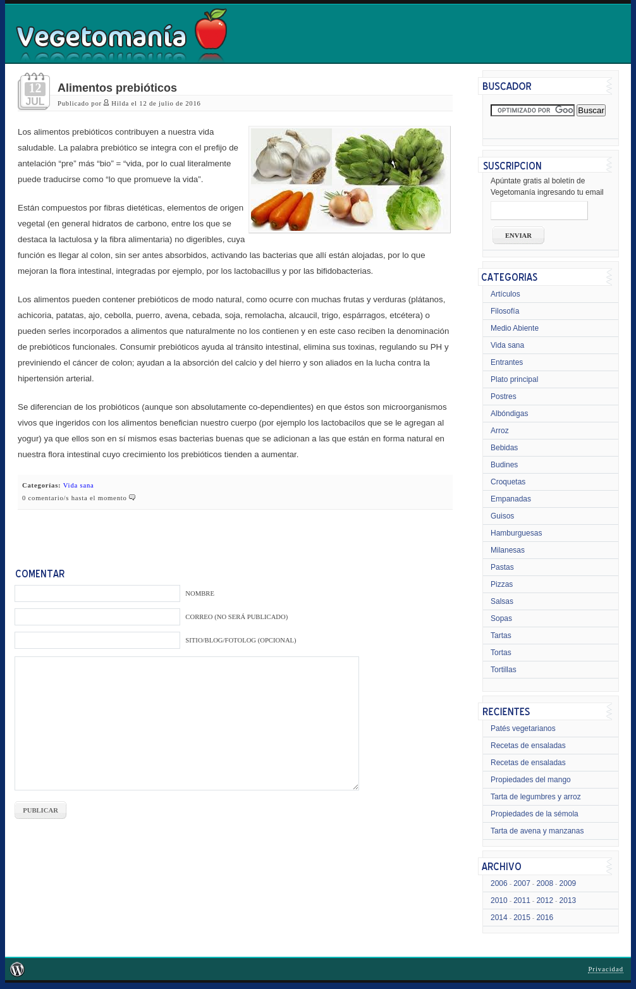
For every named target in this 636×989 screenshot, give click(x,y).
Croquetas (508, 481)
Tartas (501, 635)
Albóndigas (509, 413)
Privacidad (605, 969)
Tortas (501, 652)
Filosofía (505, 311)
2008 (544, 883)
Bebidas (504, 447)
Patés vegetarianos (523, 728)
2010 (499, 900)
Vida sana (78, 485)
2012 (544, 900)
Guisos (502, 516)
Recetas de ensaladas (528, 745)
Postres (504, 396)
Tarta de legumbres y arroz (536, 796)
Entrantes (507, 362)
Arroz (500, 430)
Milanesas (508, 550)
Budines (504, 464)
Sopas (501, 618)
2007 (521, 883)
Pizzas (502, 584)
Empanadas (511, 498)
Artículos (505, 294)
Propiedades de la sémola (534, 813)
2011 (521, 900)
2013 (568, 900)
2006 (499, 883)
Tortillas (504, 669)
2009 (568, 883)
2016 (544, 917)
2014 (499, 917)
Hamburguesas (516, 533)
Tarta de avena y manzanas (537, 830)
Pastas (502, 567)
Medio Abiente (515, 328)
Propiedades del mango (531, 779)
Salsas (502, 601)
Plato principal (514, 379)
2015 (521, 917)
